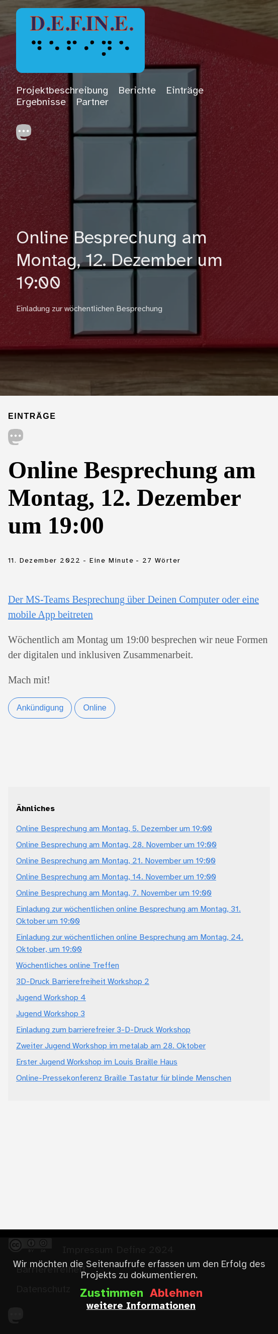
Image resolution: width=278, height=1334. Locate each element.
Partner (92, 102)
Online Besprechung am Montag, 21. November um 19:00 (116, 861)
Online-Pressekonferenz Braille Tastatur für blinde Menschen (123, 1078)
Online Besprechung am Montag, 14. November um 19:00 (116, 877)
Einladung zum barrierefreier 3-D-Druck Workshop (103, 1030)
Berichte (137, 90)
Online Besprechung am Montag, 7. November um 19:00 (114, 893)
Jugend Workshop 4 (51, 998)
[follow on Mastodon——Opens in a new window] (27, 129)
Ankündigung (40, 707)
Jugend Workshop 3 (50, 1014)
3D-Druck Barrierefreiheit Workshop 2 (82, 981)
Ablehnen (176, 1294)
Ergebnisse (41, 102)
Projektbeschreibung (62, 90)
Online (94, 707)
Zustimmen (111, 1294)
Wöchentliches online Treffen (67, 965)
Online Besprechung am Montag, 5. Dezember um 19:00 (114, 829)
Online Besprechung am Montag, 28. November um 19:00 (116, 845)
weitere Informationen (141, 1306)
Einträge (185, 90)
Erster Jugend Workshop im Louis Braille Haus (96, 1062)
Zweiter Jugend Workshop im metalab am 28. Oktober (111, 1046)
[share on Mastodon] (16, 438)
